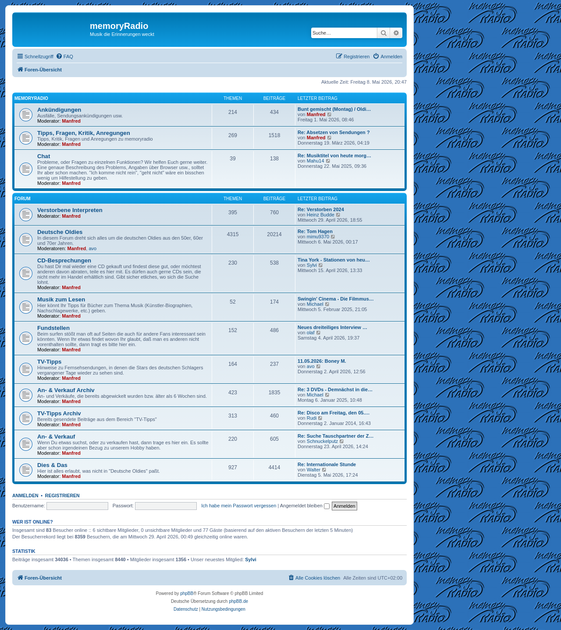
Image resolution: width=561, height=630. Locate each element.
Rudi (312, 418)
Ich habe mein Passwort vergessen (238, 505)
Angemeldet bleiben (305, 505)
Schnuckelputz (322, 441)
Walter (313, 469)
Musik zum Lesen (61, 299)
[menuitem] (64, 56)
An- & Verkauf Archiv (66, 390)
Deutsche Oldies (59, 232)
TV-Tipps (49, 361)
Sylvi (312, 265)
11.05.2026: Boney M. (322, 361)
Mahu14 (315, 160)
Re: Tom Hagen (315, 231)
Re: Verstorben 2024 (321, 209)
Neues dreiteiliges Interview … (332, 327)
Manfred (71, 121)
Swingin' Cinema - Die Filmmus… (336, 298)
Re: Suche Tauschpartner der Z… (335, 436)
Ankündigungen (59, 109)
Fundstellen (53, 328)
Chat (43, 156)
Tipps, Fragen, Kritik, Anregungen (83, 133)
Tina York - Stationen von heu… (334, 259)
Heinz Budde (320, 214)
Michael (315, 304)
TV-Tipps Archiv (59, 413)
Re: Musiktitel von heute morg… (334, 155)
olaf (311, 332)
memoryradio (31, 98)
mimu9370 (318, 236)
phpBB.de (238, 601)
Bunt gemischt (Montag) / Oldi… (334, 109)
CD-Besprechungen (64, 260)
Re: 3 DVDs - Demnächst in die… (335, 389)
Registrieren (62, 495)
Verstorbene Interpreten (70, 210)
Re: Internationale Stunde (327, 464)
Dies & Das (52, 465)
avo (92, 248)
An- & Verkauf (56, 436)
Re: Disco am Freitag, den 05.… (333, 412)
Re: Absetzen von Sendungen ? (334, 132)
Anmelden (25, 495)
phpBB (186, 593)
